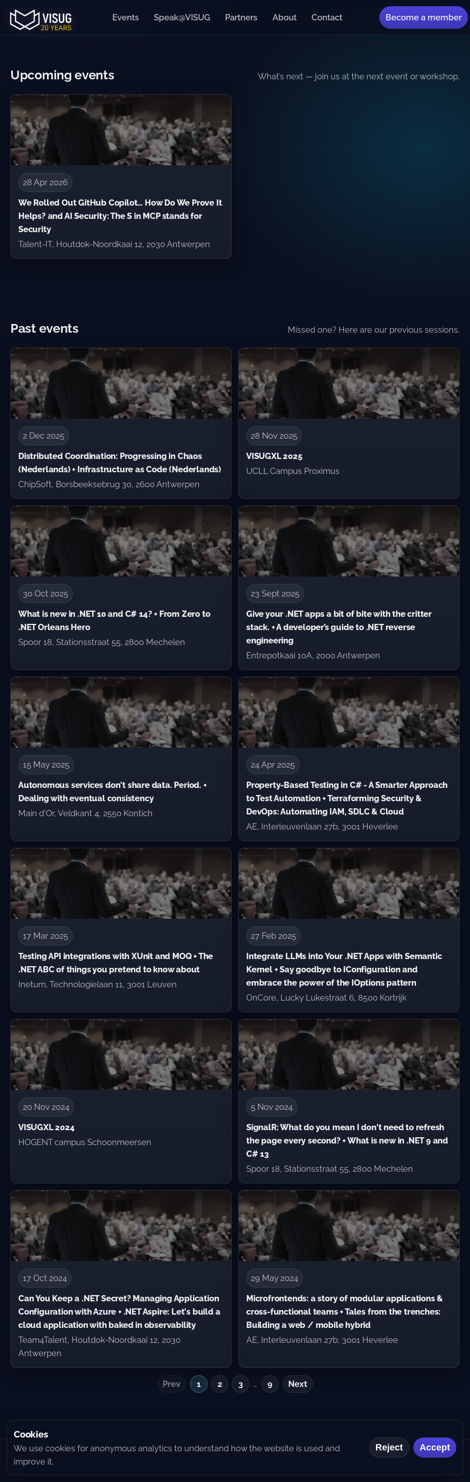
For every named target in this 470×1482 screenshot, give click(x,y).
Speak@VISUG (182, 17)
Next (297, 1384)
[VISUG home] (38, 17)
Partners (241, 17)
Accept (435, 1447)
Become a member (424, 17)
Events (125, 17)
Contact (327, 17)
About (284, 17)
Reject (389, 1447)
